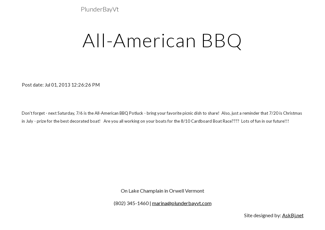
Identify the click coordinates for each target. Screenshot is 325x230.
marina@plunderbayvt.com (182, 203)
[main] (162, 40)
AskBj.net (293, 215)
